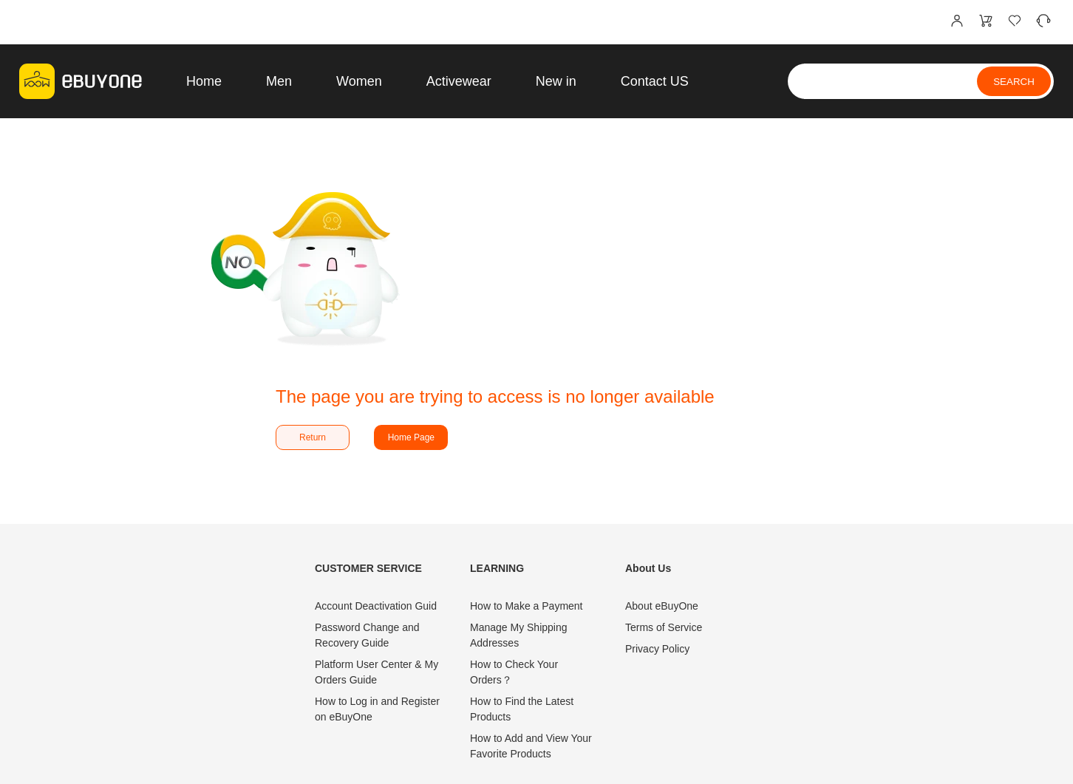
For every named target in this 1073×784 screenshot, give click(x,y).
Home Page (411, 437)
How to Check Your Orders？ (514, 672)
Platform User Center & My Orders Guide (376, 672)
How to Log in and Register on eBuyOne (377, 709)
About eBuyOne (661, 606)
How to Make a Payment (526, 606)
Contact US (655, 81)
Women (359, 81)
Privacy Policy (657, 649)
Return (312, 437)
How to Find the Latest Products (521, 709)
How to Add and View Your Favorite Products (531, 746)
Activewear (458, 81)
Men (279, 81)
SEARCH (1014, 81)
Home (204, 81)
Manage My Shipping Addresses (519, 635)
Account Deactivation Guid (376, 606)
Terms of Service (663, 627)
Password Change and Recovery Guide (367, 635)
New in (556, 81)
